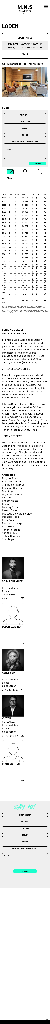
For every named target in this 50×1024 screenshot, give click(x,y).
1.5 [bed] (10, 247)
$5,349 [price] (25, 289)
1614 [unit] (4, 205)
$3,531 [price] (25, 226)
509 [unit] (3, 261)
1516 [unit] (4, 244)
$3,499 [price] (25, 294)
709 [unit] (3, 272)
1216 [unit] (4, 219)
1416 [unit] (4, 222)
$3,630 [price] (25, 229)
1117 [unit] (3, 240)
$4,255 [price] (25, 251)
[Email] (25, 128)
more (25, 53)
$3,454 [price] (25, 219)
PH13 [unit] (4, 208)
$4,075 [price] (25, 244)
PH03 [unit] (4, 226)
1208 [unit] (4, 299)
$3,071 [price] (25, 198)
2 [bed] (9, 254)
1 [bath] (15, 198)
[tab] (10, 174)
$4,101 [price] (25, 247)
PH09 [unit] (4, 282)
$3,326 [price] (25, 208)
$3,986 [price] (25, 240)
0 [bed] (9, 198)
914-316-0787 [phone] (10, 736)
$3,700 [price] (25, 233)
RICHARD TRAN (11, 764)
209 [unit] (3, 279)
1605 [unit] (4, 198)
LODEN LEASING (11, 627)
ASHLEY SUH (9, 672)
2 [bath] (15, 247)
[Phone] (25, 135)
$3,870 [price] (25, 237)
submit (38, 163)
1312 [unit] (4, 233)
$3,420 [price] (25, 212)
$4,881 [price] (25, 261)
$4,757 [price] (25, 254)
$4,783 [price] (25, 258)
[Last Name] (25, 122)
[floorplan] (33, 198)
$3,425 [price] (25, 215)
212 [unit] (3, 293)
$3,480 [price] (25, 222)
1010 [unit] (4, 215)
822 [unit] (3, 258)
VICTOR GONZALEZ (8, 720)
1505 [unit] (4, 229)
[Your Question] (25, 153)
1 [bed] (9, 212)
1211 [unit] (3, 268)
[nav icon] (46, 7)
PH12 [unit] (4, 237)
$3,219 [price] (25, 205)
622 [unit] (3, 254)
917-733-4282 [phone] (10, 690)
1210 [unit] (4, 265)
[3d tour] (45, 198)
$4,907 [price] (25, 272)
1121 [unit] (3, 286)
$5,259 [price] (25, 286)
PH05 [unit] (4, 201)
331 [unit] (3, 247)
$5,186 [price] (25, 301)
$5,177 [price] (25, 282)
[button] (46, 81)
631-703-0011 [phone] (10, 598)
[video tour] (39, 198)
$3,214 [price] (25, 201)
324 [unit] (3, 289)
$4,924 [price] (25, 275)
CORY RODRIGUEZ (12, 581)
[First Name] (25, 115)
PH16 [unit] (4, 251)
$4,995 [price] (25, 279)
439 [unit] (3, 275)
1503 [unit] (4, 212)
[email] (22, 598)
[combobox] (25, 142)
